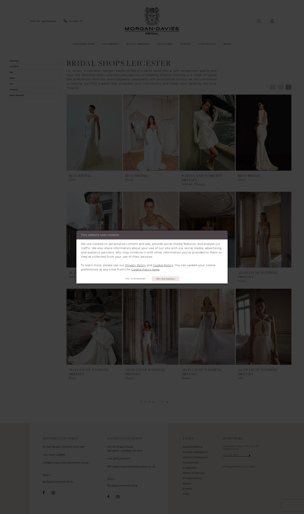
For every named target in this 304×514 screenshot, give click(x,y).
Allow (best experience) (169, 278)
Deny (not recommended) (130, 278)
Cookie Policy (163, 264)
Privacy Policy (135, 264)
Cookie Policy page (145, 268)
